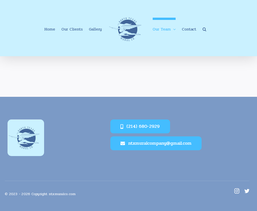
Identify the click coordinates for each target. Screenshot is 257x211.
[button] (204, 28)
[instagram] (236, 191)
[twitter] (246, 191)
